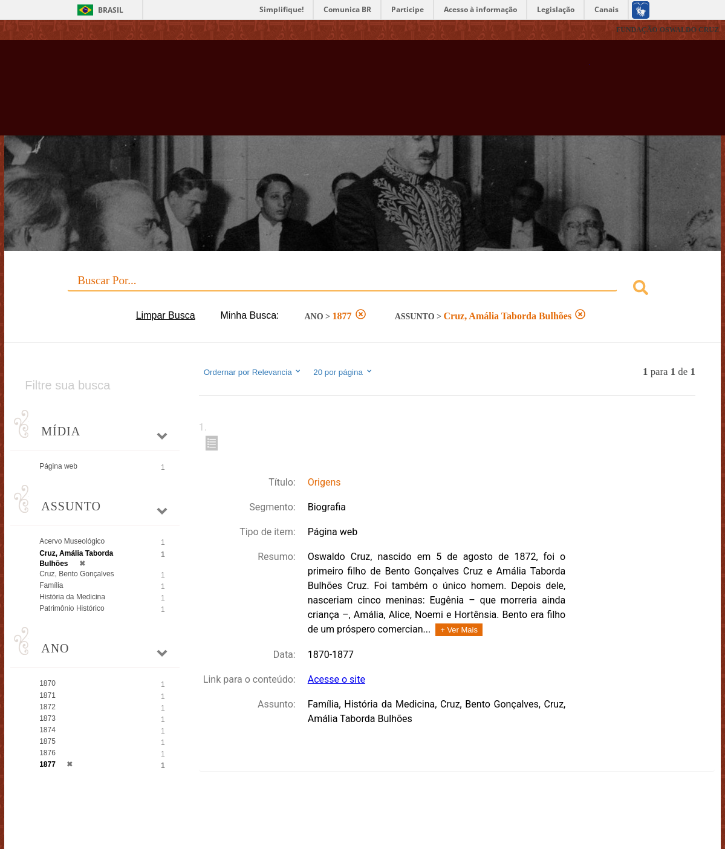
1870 (47, 683)
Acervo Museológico (72, 541)
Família (51, 585)
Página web (58, 466)
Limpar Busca (165, 315)
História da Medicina (72, 597)
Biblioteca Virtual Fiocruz (319, 93)
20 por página (343, 372)
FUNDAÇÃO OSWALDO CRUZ (667, 29)
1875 (47, 741)
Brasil (110, 10)
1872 (47, 707)
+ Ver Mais (459, 629)
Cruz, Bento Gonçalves (76, 574)
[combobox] (362, 289)
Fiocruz (36, 30)
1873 (47, 718)
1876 (47, 753)
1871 (47, 695)
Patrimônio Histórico (71, 608)
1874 (47, 730)
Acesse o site (336, 679)
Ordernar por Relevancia (253, 372)
